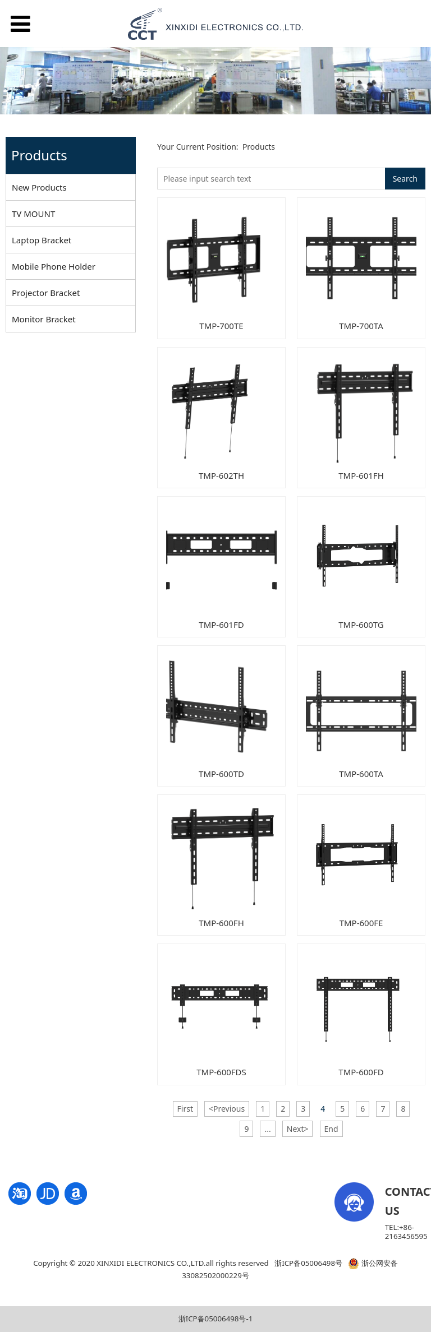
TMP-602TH (221, 475)
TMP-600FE (361, 922)
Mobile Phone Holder (53, 266)
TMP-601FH (361, 475)
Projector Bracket (46, 292)
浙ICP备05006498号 (308, 1263)
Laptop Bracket (41, 240)
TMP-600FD (360, 1071)
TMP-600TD (221, 773)
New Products (39, 187)
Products (258, 146)
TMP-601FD (221, 624)
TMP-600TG (361, 624)
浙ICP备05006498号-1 (215, 1318)
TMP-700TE (221, 325)
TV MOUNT (33, 213)
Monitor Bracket (44, 319)
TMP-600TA (361, 773)
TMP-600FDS (221, 1071)
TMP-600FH (221, 922)
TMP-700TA (361, 325)
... (267, 1128)
